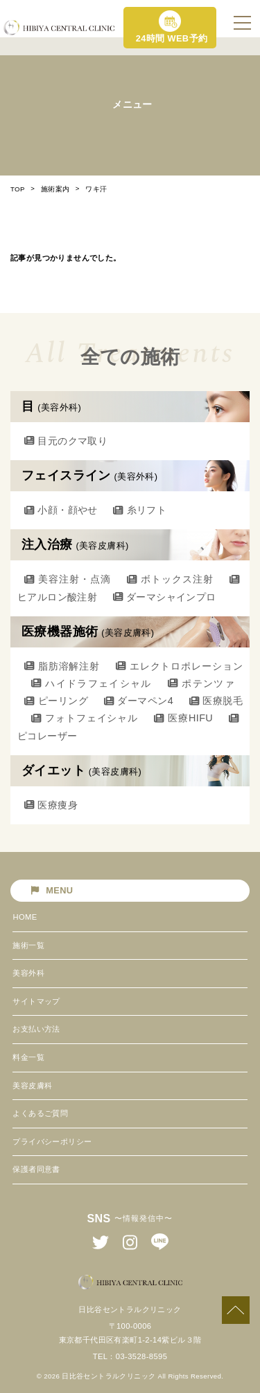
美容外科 (28, 973)
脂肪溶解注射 (62, 666)
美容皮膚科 (32, 1085)
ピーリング (56, 700)
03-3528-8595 (141, 1356)
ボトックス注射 (170, 579)
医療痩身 (51, 805)
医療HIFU (183, 717)
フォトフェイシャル (84, 717)
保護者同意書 (36, 1169)
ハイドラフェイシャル (91, 683)
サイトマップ (36, 1001)
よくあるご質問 (40, 1113)
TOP (17, 189)
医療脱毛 (216, 700)
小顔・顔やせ (61, 509)
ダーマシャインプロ (164, 597)
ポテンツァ (201, 683)
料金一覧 (28, 1057)
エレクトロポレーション (179, 666)
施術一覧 (28, 945)
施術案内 (55, 189)
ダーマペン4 (138, 700)
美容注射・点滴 (67, 579)
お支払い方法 (36, 1029)
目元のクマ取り (65, 440)
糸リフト (139, 509)
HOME (24, 917)
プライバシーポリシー (52, 1141)
